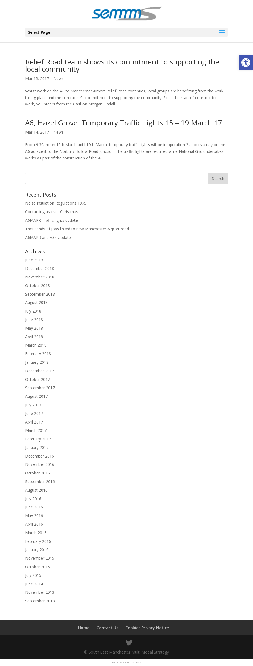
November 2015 (39, 558)
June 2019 (34, 259)
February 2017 (38, 439)
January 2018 (36, 362)
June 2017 (34, 413)
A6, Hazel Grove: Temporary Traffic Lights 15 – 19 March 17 (123, 123)
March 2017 (36, 430)
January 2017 (36, 447)
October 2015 (37, 566)
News (58, 78)
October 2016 (37, 473)
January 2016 (36, 549)
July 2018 (33, 311)
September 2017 (40, 387)
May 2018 (34, 328)
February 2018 (38, 353)
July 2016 (33, 498)
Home (83, 627)
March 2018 (36, 345)
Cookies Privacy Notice (147, 627)
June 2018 (34, 319)
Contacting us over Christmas (51, 211)
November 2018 (39, 277)
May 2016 (34, 515)
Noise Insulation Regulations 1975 (55, 203)
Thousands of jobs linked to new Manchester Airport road (77, 228)
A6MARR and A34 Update (48, 237)
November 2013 (39, 592)
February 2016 (38, 541)
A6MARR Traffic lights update (51, 220)
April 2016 (34, 524)
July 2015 (33, 575)
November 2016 (39, 464)
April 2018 (34, 336)
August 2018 (36, 302)
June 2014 (34, 584)
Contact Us (107, 627)
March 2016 (36, 532)
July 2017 (33, 404)
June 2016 (34, 507)
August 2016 (36, 490)
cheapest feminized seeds (129, 662)
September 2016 (40, 481)
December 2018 (39, 268)
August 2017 (36, 396)
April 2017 (34, 422)
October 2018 (37, 285)
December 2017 (39, 370)
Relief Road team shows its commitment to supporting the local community (122, 65)
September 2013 (40, 600)
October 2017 (37, 379)
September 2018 (40, 294)
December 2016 (39, 456)
